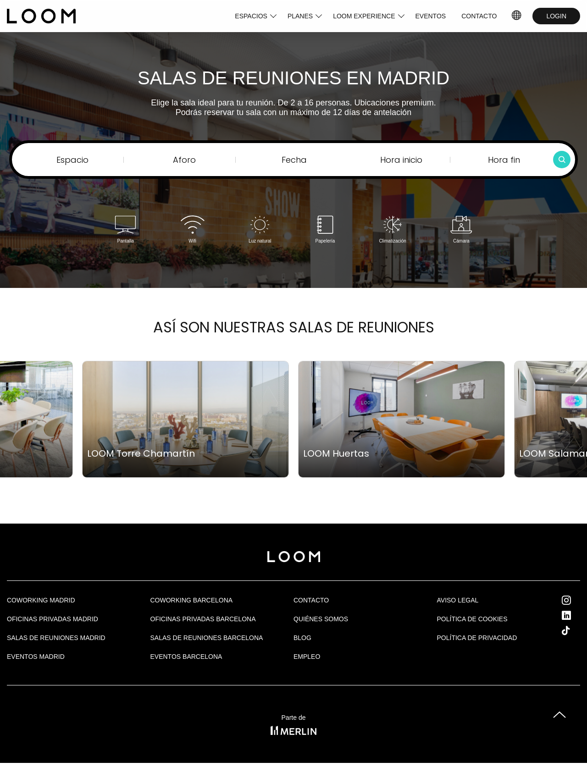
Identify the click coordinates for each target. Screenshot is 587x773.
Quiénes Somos (321, 619)
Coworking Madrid (41, 600)
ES (517, 16)
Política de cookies (472, 619)
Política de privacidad (477, 637)
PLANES (300, 16)
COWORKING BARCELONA (191, 600)
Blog (302, 637)
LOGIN (556, 16)
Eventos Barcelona (186, 656)
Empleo (307, 656)
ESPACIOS (251, 16)
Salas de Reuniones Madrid (56, 637)
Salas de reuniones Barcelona (206, 637)
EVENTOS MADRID (36, 656)
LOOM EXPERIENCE (364, 16)
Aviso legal (458, 600)
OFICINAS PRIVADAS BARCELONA (203, 619)
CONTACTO (479, 16)
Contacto (311, 600)
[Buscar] (561, 159)
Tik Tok (574, 630)
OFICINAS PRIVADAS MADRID (52, 619)
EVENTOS (430, 16)
